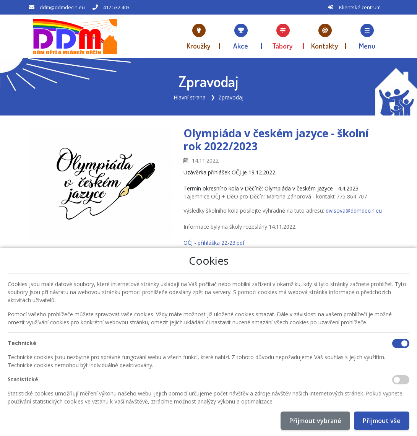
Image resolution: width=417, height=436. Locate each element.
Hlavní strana (190, 97)
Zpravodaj (230, 97)
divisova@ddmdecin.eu (354, 210)
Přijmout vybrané (315, 420)
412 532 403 (116, 7)
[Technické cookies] (400, 343)
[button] (367, 36)
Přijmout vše (382, 420)
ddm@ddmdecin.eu (62, 7)
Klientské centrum (360, 7)
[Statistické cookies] (400, 379)
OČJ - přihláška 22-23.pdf (214, 242)
